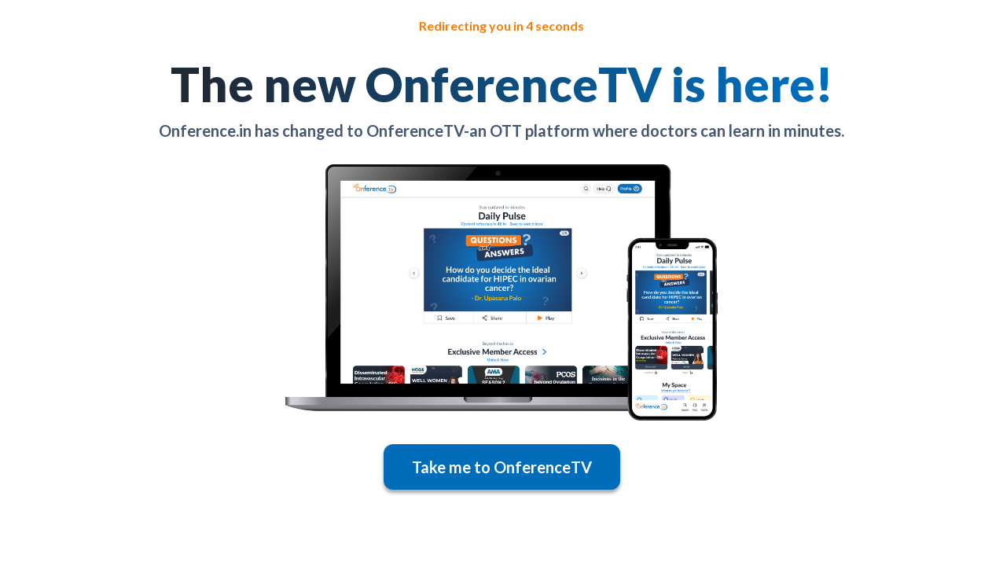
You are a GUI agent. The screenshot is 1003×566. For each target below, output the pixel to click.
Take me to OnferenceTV (502, 467)
